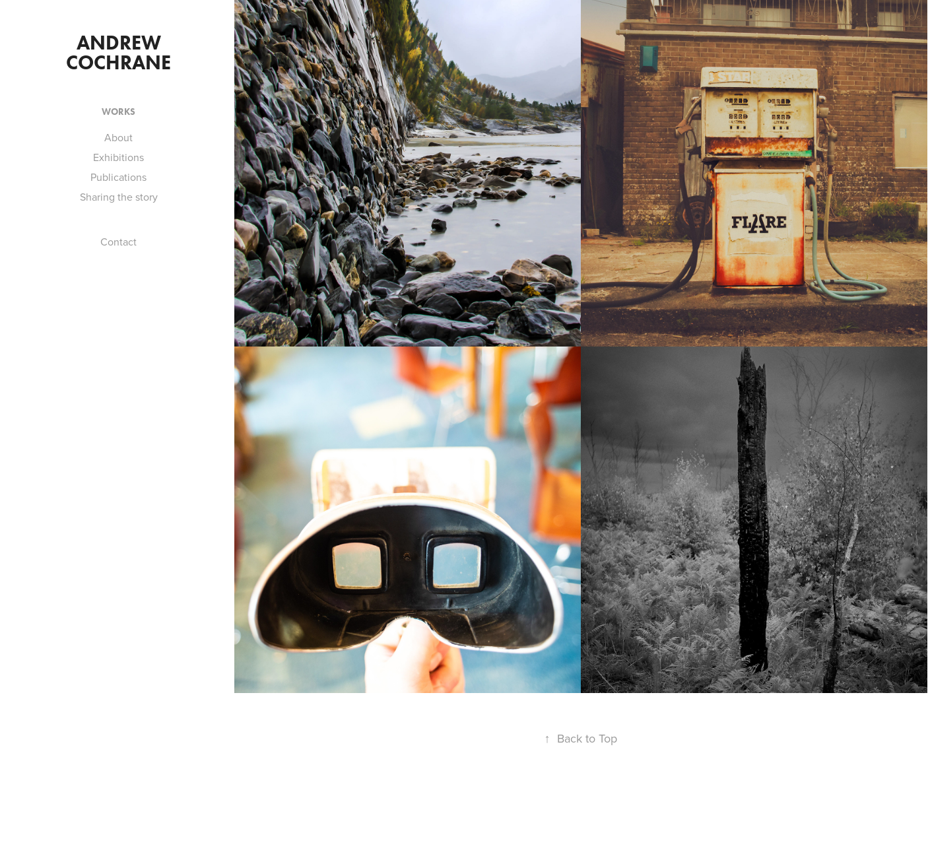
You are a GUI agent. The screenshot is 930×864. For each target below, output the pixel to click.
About (118, 137)
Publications (118, 177)
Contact (118, 241)
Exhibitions (118, 157)
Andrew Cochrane (118, 52)
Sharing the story (119, 196)
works (118, 111)
